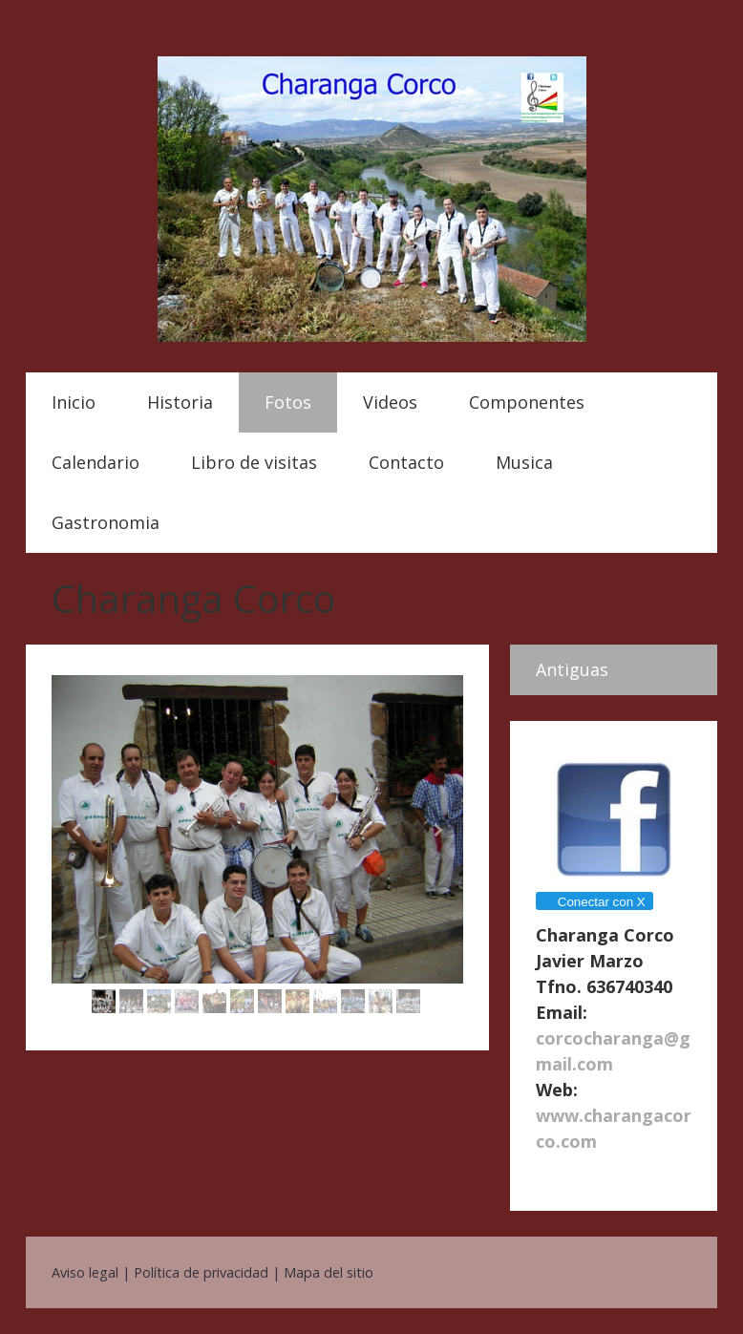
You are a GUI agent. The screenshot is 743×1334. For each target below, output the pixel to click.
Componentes (526, 402)
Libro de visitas (254, 462)
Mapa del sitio (328, 1272)
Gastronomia (105, 522)
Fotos (288, 402)
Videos (390, 402)
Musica (524, 462)
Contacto (406, 462)
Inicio (74, 402)
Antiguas (572, 669)
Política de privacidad (201, 1272)
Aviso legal (85, 1272)
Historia (180, 402)
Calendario (95, 462)
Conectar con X (593, 902)
